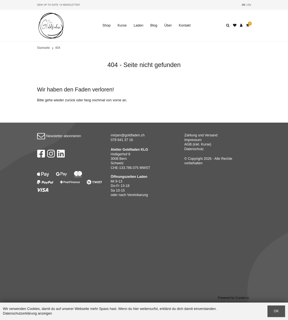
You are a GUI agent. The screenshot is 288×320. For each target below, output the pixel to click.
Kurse (122, 25)
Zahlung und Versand (200, 135)
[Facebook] (41, 155)
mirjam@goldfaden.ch (128, 135)
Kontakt (185, 25)
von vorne (113, 100)
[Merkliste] (234, 25)
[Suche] (227, 25)
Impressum (193, 140)
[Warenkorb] (247, 25)
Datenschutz (194, 149)
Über (168, 25)
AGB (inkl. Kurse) (197, 144)
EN (249, 4)
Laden (138, 25)
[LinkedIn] (61, 155)
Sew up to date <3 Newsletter (58, 4)
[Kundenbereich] (241, 25)
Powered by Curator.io (233, 297)
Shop (106, 25)
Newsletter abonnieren (59, 136)
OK (276, 311)
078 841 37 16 (122, 140)
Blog (153, 25)
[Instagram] (51, 155)
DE (243, 4)
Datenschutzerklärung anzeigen (27, 313)
